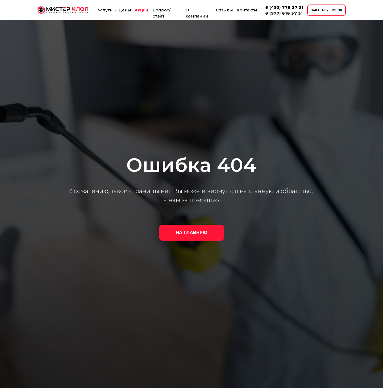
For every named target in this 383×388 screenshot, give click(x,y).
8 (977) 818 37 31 (284, 13)
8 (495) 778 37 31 (284, 7)
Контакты (247, 9)
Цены (125, 9)
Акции (141, 9)
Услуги (105, 9)
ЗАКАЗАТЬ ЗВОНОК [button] (326, 10)
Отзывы (224, 9)
